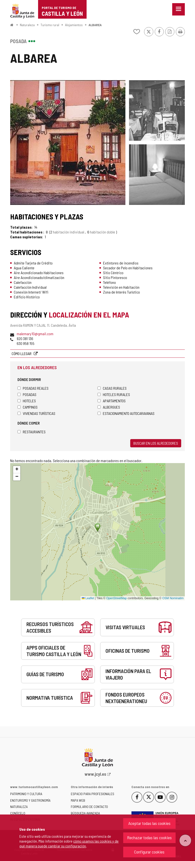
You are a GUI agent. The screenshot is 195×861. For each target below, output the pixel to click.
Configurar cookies (149, 851)
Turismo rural (50, 25)
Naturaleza (27, 25)
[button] (16, 469)
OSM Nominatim (173, 598)
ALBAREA (95, 25)
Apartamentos (112, 400)
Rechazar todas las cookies (149, 837)
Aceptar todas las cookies (149, 823)
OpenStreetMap (116, 598)
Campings (27, 407)
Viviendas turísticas (36, 413)
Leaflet (88, 598)
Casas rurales (112, 388)
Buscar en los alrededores (155, 443)
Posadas (26, 394)
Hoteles (26, 400)
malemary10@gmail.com (35, 333)
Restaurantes (31, 431)
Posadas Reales (33, 388)
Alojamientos (74, 25)
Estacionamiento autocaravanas (126, 413)
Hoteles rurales (114, 394)
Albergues (109, 407)
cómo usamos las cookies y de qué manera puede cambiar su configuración (69, 843)
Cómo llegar (22, 353)
